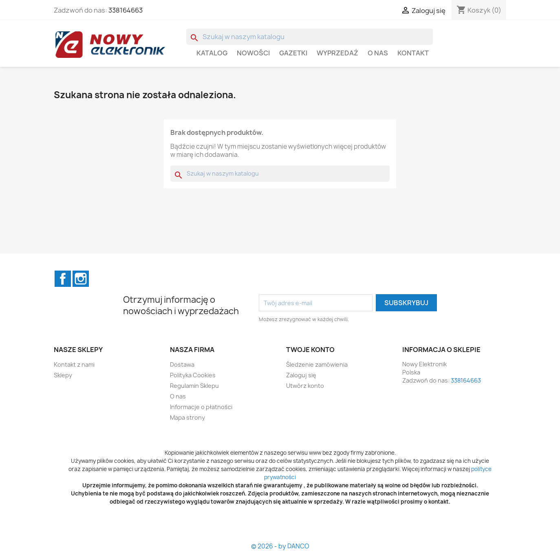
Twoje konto (310, 349)
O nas (378, 52)
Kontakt (413, 52)
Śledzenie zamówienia (317, 364)
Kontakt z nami (74, 364)
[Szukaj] (309, 37)
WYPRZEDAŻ (337, 52)
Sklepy (63, 375)
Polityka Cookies (193, 375)
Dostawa (182, 364)
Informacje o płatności (201, 407)
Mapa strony (187, 417)
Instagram (81, 279)
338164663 (125, 10)
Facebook (63, 279)
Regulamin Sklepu (194, 386)
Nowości (253, 52)
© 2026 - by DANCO (280, 546)
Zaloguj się (301, 375)
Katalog (211, 52)
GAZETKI (293, 52)
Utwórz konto (305, 386)
